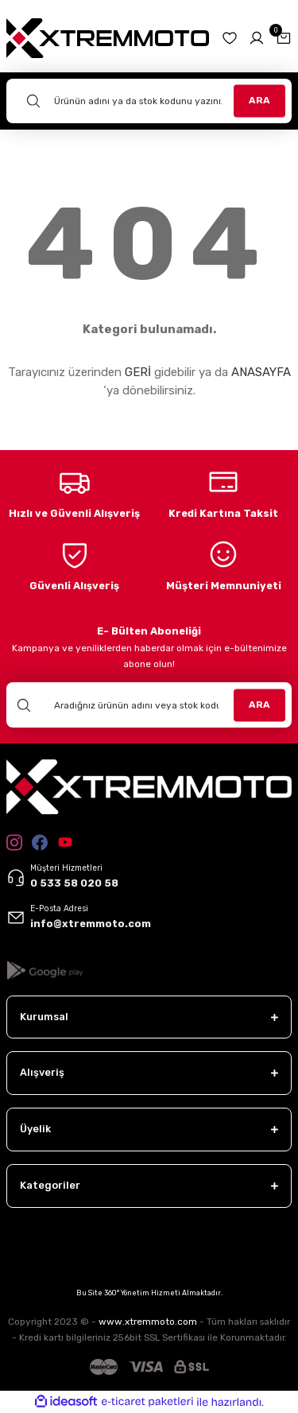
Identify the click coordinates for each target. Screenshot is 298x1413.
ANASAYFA (261, 372)
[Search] (149, 101)
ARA (259, 100)
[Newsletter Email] (149, 705)
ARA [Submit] (259, 704)
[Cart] (284, 38)
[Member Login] (257, 38)
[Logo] (107, 37)
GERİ (138, 372)
